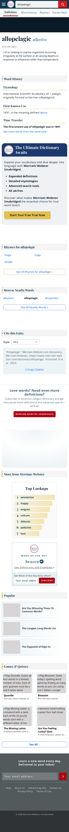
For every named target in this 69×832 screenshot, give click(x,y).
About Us (20, 787)
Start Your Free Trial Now (27, 215)
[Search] (41, 4)
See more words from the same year (25, 131)
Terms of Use (44, 791)
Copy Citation (34, 369)
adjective (40, 39)
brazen (32, 561)
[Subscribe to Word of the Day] (26, 581)
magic (8, 255)
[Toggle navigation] (3, 4)
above (44, 112)
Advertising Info (38, 787)
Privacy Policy (26, 791)
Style (6, 342)
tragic (37, 255)
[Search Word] (62, 4)
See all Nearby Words (33, 307)
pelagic (9, 261)
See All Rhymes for (33, 272)
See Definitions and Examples (33, 567)
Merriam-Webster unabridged (35, 414)
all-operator (52, 298)
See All (33, 744)
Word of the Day (34, 555)
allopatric (8, 298)
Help (9, 787)
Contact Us (56, 787)
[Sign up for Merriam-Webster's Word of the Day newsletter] (30, 776)
